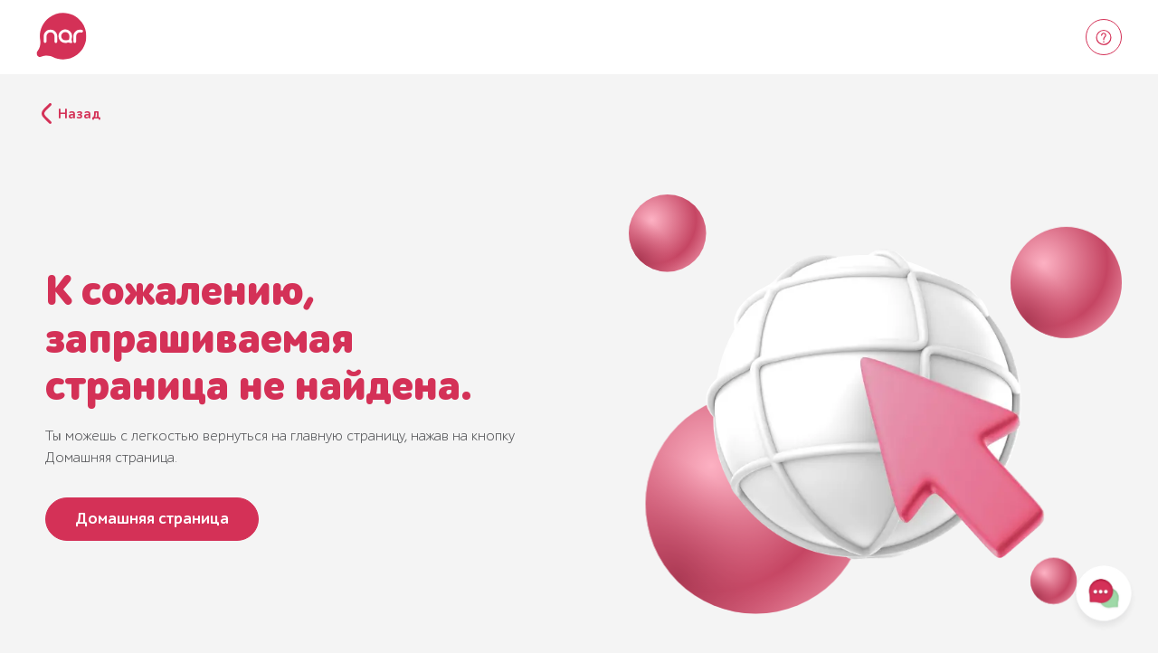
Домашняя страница (152, 518)
